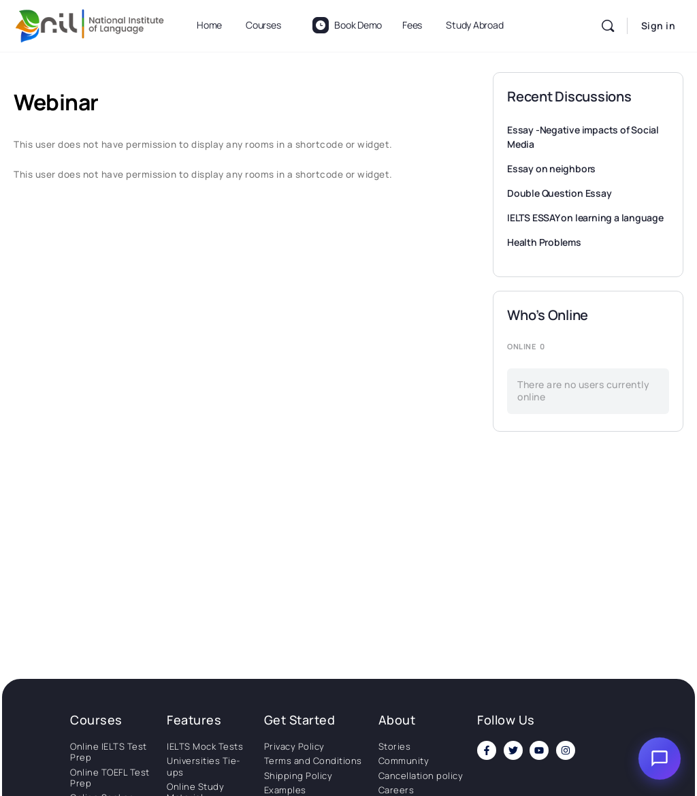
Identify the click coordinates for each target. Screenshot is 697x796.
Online (526, 346)
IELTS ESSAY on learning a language (585, 217)
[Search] (607, 26)
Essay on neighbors (551, 168)
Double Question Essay (559, 193)
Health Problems (544, 242)
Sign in (658, 25)
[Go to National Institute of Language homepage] (90, 23)
